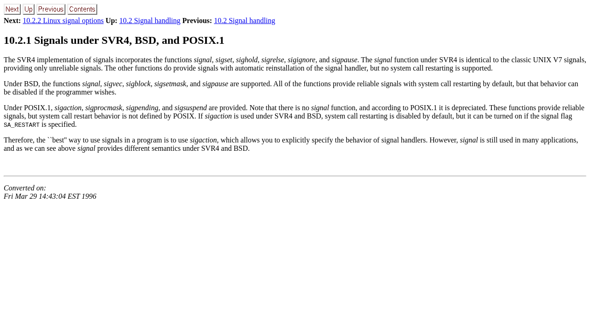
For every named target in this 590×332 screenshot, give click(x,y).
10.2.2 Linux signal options (63, 20)
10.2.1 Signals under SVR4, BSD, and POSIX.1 (114, 40)
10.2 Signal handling (150, 20)
